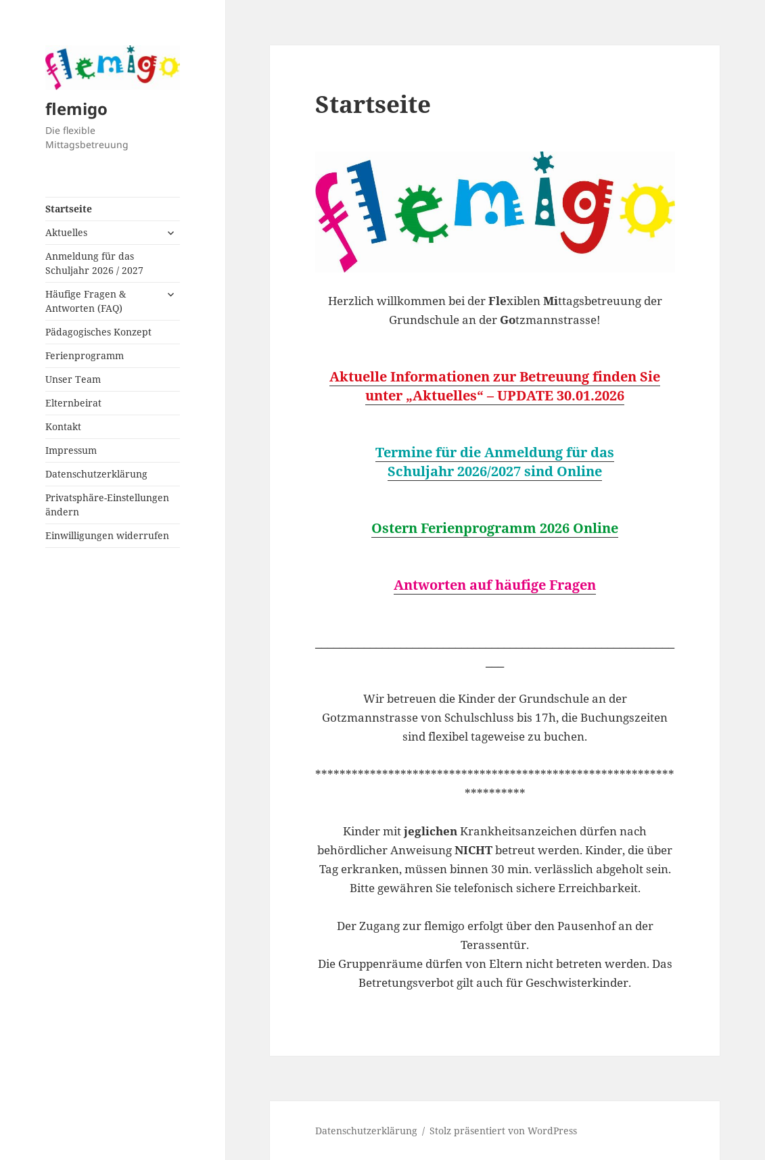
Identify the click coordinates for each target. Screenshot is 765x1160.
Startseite (68, 208)
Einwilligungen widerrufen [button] (107, 535)
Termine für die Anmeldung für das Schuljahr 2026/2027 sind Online (494, 461)
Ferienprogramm (84, 355)
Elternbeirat (73, 402)
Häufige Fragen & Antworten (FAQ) (85, 301)
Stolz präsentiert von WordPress (503, 1130)
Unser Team (73, 379)
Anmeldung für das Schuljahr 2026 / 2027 (94, 263)
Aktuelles (66, 232)
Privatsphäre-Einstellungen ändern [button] (107, 504)
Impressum (71, 450)
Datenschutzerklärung (96, 473)
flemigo (76, 108)
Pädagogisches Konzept (98, 331)
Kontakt (63, 426)
